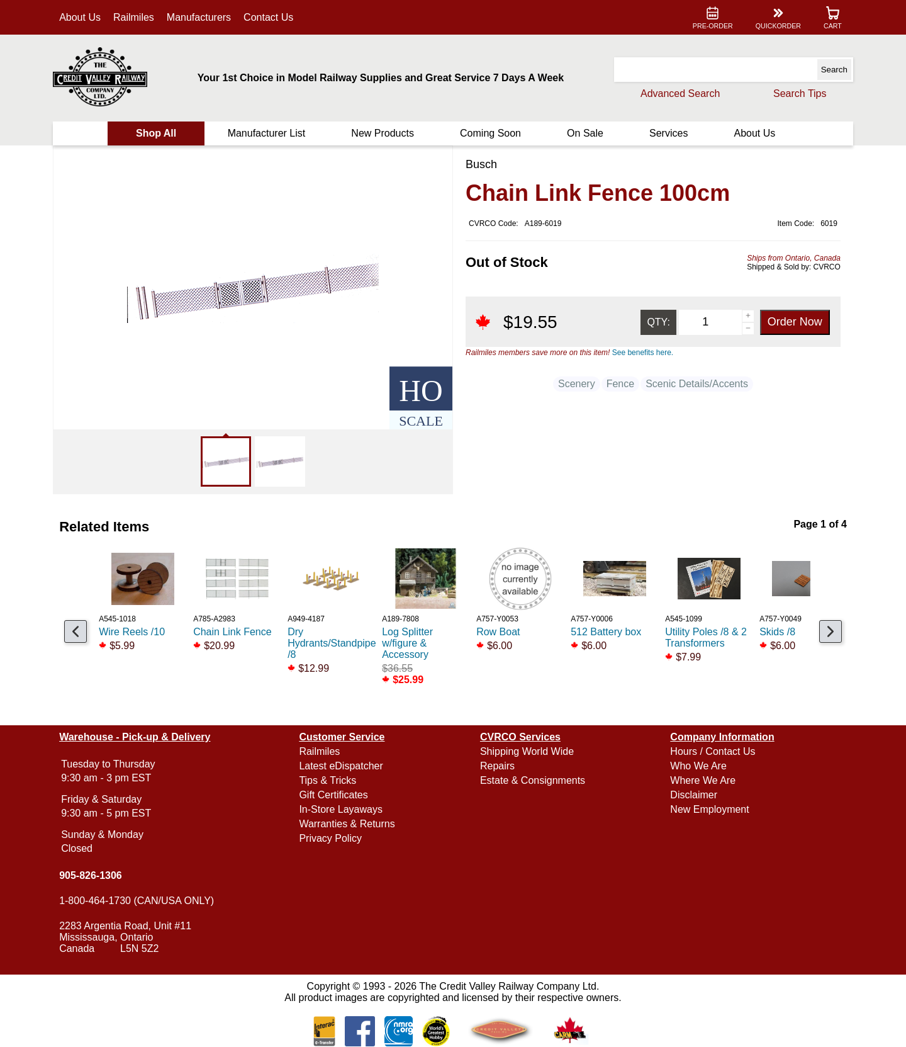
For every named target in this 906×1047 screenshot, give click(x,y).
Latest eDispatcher (342, 766)
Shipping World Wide (527, 751)
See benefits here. (642, 352)
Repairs (497, 766)
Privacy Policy (331, 838)
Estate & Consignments (532, 780)
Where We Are (702, 780)
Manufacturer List (267, 133)
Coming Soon (490, 133)
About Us (82, 17)
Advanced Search (678, 93)
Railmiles (135, 17)
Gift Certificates (334, 794)
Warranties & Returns (348, 823)
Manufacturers (201, 17)
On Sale (584, 133)
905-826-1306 (92, 875)
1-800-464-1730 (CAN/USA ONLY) (138, 900)
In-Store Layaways (342, 809)
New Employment (708, 809)
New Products (383, 133)
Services (667, 133)
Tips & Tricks (328, 780)
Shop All (157, 133)
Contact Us (270, 17)
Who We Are (697, 766)
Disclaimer (693, 794)
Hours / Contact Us (711, 751)
